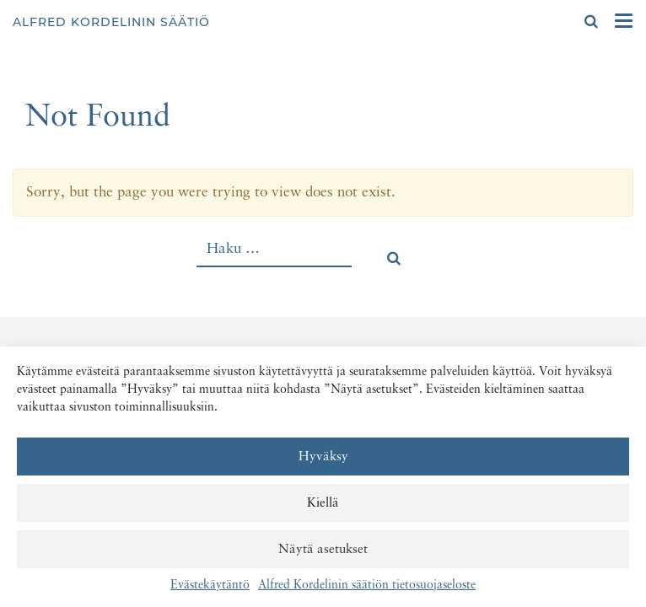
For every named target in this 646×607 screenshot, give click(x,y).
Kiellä (323, 503)
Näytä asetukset (323, 549)
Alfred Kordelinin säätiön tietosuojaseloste (367, 585)
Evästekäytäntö (210, 585)
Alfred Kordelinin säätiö (111, 22)
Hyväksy (323, 456)
